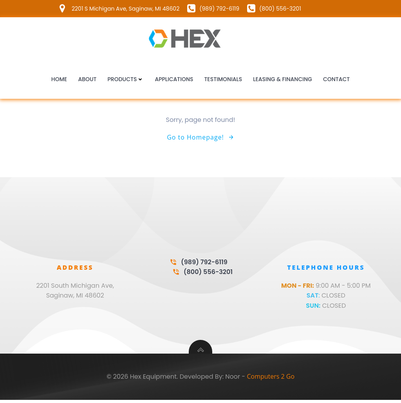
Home (59, 80)
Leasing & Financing (282, 80)
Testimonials (223, 80)
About (87, 80)
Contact (336, 80)
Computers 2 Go (270, 380)
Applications (174, 80)
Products (126, 80)
